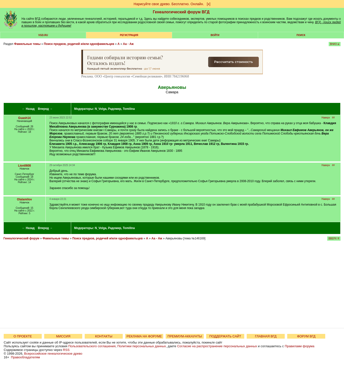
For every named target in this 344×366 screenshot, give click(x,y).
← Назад (28, 109)
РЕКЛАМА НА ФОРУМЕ (144, 336)
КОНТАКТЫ (103, 336)
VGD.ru (43, 35)
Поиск (301, 35)
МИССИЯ (63, 336)
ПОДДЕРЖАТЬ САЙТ (225, 336)
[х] (208, 4)
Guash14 (24, 118)
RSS (66, 350)
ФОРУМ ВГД (306, 336)
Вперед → (45, 109)
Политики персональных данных (141, 346)
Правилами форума (299, 346)
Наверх (326, 117)
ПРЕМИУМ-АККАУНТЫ (184, 336)
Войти (215, 35)
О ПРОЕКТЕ (23, 336)
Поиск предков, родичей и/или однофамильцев (79, 44)
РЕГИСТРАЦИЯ (129, 35)
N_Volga (100, 109)
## (333, 117)
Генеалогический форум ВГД (181, 12)
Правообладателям (25, 357)
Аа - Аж (128, 44)
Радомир (114, 109)
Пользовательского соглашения (92, 346)
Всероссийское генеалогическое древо (53, 353)
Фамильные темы (27, 44)
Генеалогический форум (21, 238)
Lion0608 (24, 165)
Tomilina (129, 109)
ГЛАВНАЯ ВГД (266, 336)
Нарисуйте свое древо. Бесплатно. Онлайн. (169, 4)
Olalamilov (24, 199)
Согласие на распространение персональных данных (217, 346)
